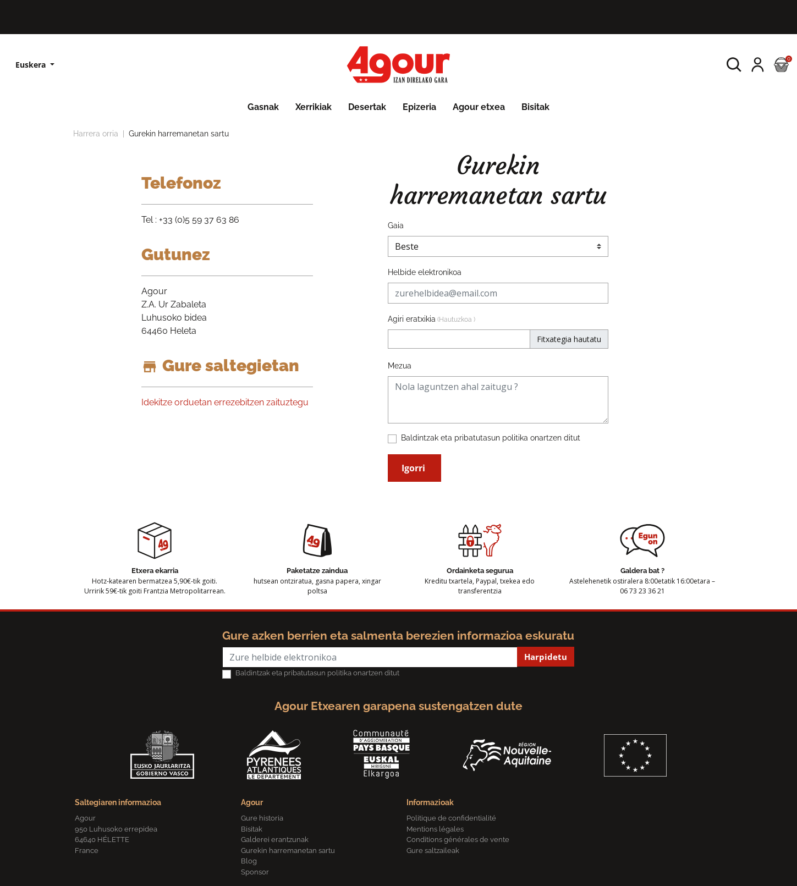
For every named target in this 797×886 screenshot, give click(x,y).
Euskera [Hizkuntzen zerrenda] (31, 64)
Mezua (399, 365)
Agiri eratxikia (431, 319)
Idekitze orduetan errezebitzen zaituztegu (225, 402)
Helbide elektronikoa (424, 272)
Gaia (396, 225)
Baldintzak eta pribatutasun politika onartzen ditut (490, 437)
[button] (734, 64)
